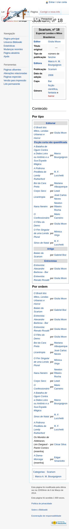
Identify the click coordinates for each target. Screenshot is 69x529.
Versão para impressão (15, 80)
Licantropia (39, 197)
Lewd (57, 190)
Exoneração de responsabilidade (46, 516)
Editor (37, 41)
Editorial (50, 123)
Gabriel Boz (60, 254)
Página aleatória (12, 53)
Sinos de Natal (41, 242)
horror (51, 96)
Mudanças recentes (13, 49)
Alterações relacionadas (15, 73)
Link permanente (12, 84)
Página (34, 11)
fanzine (52, 57)
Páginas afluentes (12, 69)
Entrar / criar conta (58, 2)
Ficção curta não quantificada (50, 142)
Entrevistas (50, 261)
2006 (50, 75)
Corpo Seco (40, 190)
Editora (38, 63)
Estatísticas (9, 46)
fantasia (52, 92)
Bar (50, 81)
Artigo (50, 248)
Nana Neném (40, 206)
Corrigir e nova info (50, 11)
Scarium (52, 69)
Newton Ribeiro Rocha (58, 206)
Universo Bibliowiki (13, 42)
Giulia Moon (54, 41)
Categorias (39, 471)
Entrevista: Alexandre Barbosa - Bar (41, 268)
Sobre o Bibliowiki (39, 510)
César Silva (60, 444)
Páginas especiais (12, 77)
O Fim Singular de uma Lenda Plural (41, 233)
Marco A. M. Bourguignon (48, 476)
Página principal (11, 38)
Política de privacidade (41, 503)
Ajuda (6, 56)
